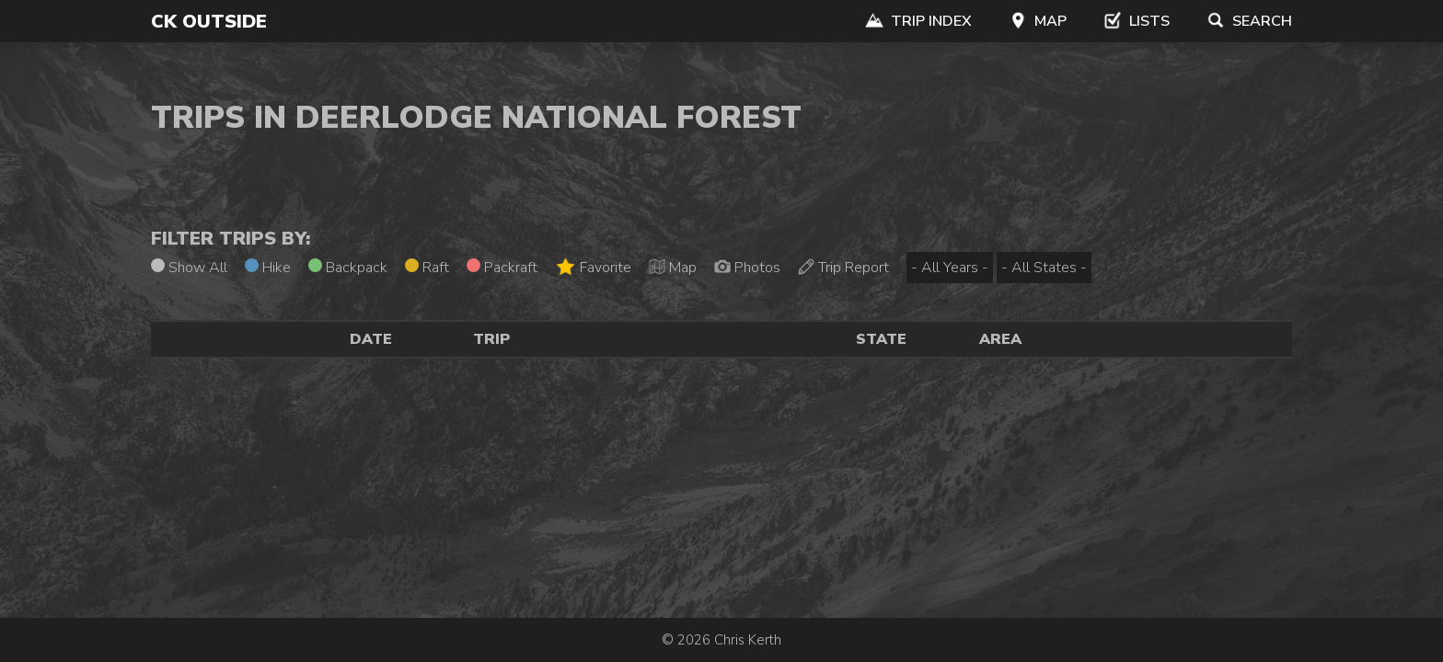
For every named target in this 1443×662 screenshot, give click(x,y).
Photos (747, 267)
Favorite (593, 267)
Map (1038, 21)
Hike (268, 267)
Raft (427, 267)
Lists (1136, 21)
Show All (189, 267)
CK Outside (209, 21)
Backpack (347, 267)
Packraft (502, 267)
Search (1249, 21)
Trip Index (918, 21)
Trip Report (843, 267)
